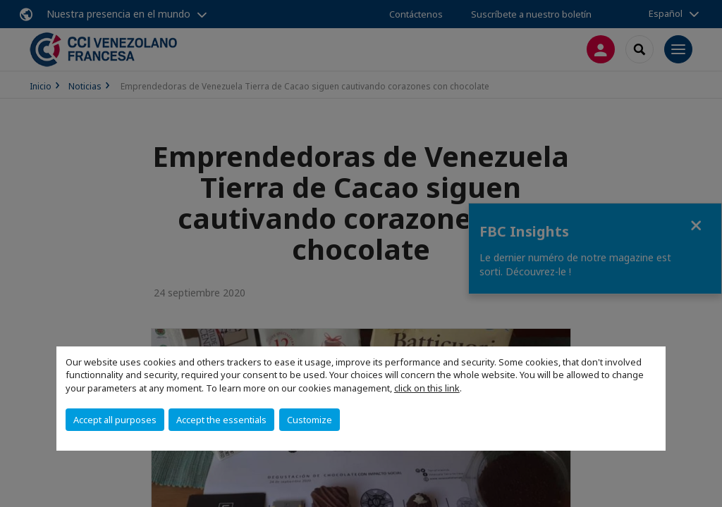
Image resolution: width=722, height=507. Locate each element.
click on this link (427, 388)
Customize (309, 419)
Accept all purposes (115, 419)
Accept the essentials (221, 419)
